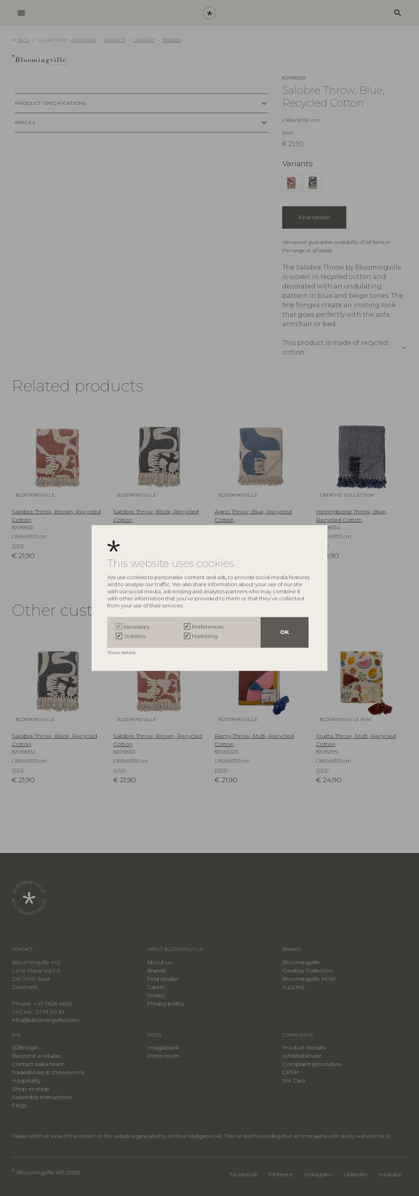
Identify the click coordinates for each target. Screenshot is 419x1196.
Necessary (137, 627)
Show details (122, 653)
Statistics (135, 636)
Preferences (207, 627)
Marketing (205, 636)
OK (284, 632)
